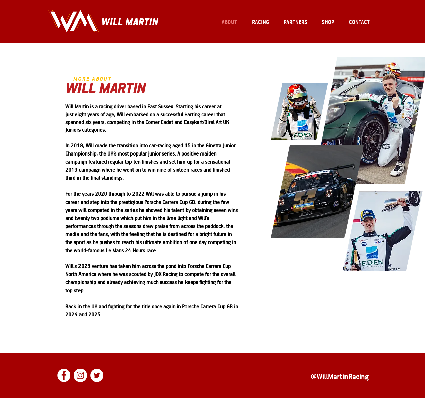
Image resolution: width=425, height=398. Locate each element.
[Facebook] (63, 375)
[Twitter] (96, 375)
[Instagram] (80, 375)
